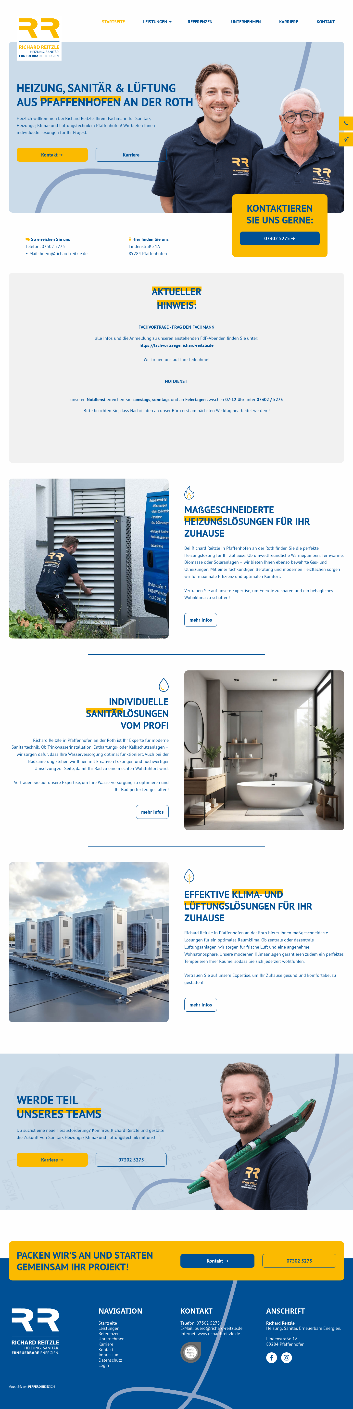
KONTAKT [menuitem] (326, 22)
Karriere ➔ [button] (52, 1160)
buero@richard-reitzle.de (64, 253)
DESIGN (49, 1386)
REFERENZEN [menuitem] (200, 22)
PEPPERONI (36, 1386)
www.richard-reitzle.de (219, 1333)
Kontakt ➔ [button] (52, 155)
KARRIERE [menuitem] (288, 22)
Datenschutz (110, 1360)
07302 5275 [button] (131, 1160)
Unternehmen (112, 1339)
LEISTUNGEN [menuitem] (155, 22)
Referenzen (109, 1333)
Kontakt (106, 1349)
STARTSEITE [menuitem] (113, 22)
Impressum (109, 1354)
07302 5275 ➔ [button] (279, 238)
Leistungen (109, 1328)
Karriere (106, 1344)
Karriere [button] (131, 155)
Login (104, 1365)
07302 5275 (53, 246)
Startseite (108, 1323)
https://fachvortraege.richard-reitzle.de (176, 345)
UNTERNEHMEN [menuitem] (246, 22)
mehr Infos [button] (200, 620)
